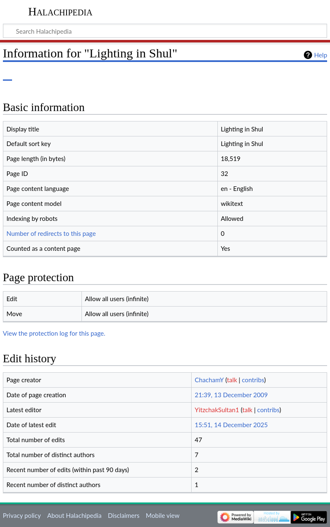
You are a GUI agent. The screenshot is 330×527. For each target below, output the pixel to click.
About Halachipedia (74, 515)
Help (320, 55)
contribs (253, 379)
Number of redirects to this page (51, 233)
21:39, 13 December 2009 (231, 394)
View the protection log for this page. (54, 333)
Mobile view (163, 515)
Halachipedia (60, 11)
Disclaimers (123, 515)
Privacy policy (22, 515)
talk (232, 379)
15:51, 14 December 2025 (231, 424)
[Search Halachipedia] (165, 30)
